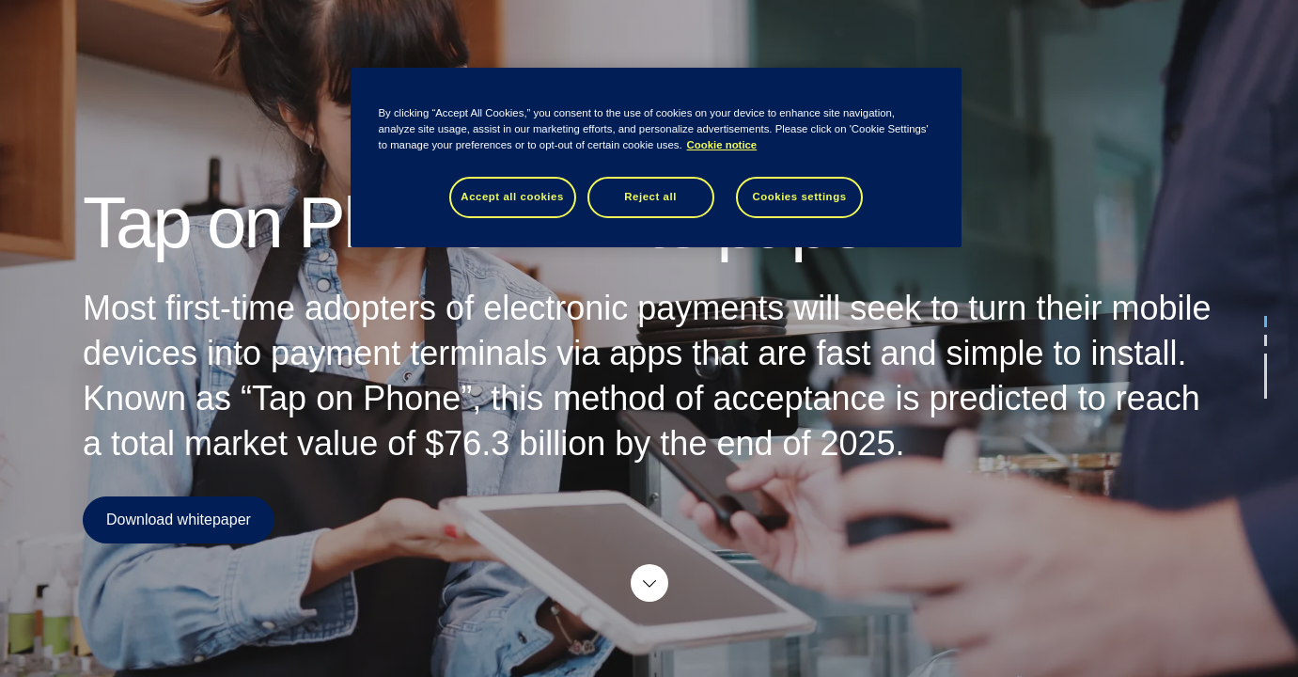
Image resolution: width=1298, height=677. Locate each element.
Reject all (650, 196)
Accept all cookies (512, 196)
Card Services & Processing (613, 33)
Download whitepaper (178, 519)
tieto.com (1244, 33)
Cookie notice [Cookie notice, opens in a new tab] (722, 144)
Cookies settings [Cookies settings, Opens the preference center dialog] (799, 196)
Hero (480, 33)
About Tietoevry (781, 33)
